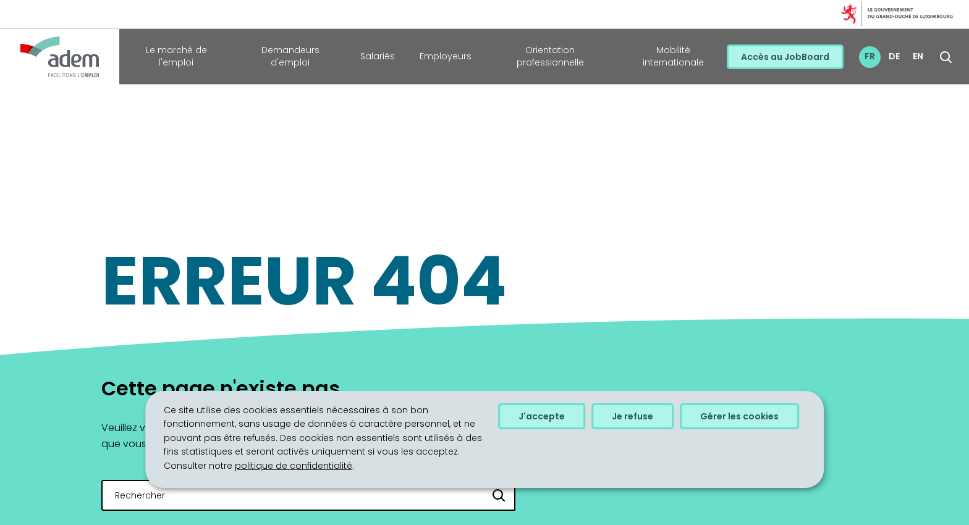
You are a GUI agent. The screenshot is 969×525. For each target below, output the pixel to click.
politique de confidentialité (293, 466)
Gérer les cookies (739, 416)
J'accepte (541, 416)
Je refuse (632, 416)
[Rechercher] (499, 495)
